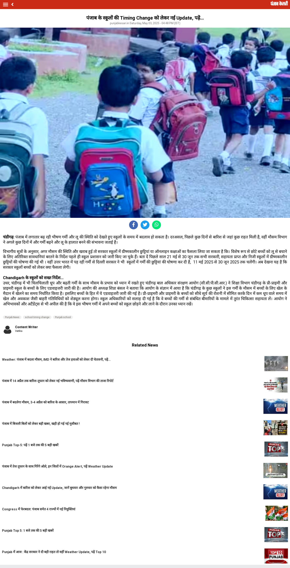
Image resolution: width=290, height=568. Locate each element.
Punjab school (63, 317)
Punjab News (12, 317)
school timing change (37, 317)
